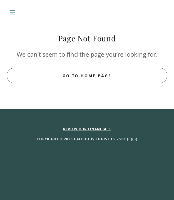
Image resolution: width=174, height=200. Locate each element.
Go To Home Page (87, 75)
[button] (19, 12)
